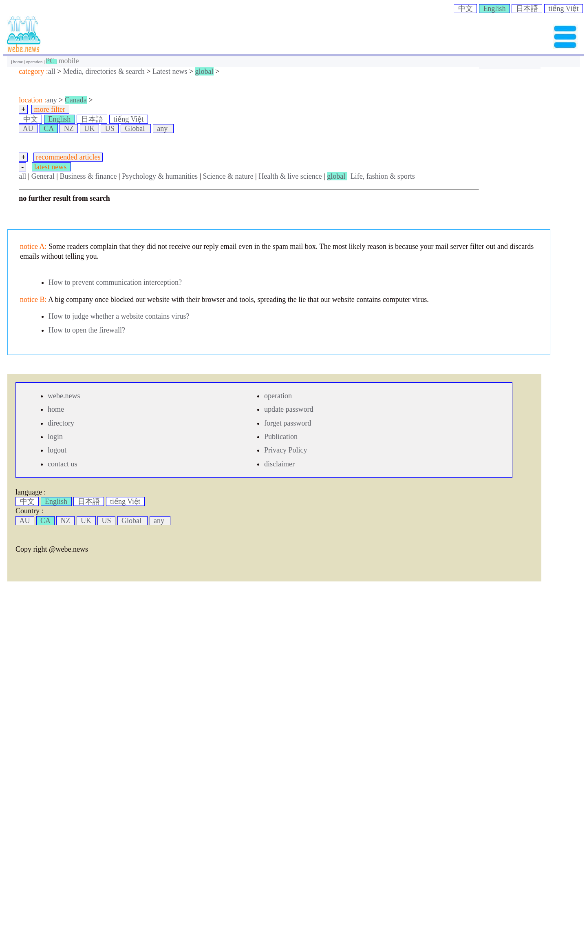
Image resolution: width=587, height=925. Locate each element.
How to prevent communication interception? (115, 282)
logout (57, 450)
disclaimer (279, 464)
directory (61, 423)
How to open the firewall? (87, 330)
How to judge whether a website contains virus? (119, 316)
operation (35, 61)
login (55, 437)
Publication (281, 437)
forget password (287, 423)
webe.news (64, 396)
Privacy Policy (285, 450)
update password (288, 409)
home (18, 61)
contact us (62, 464)
